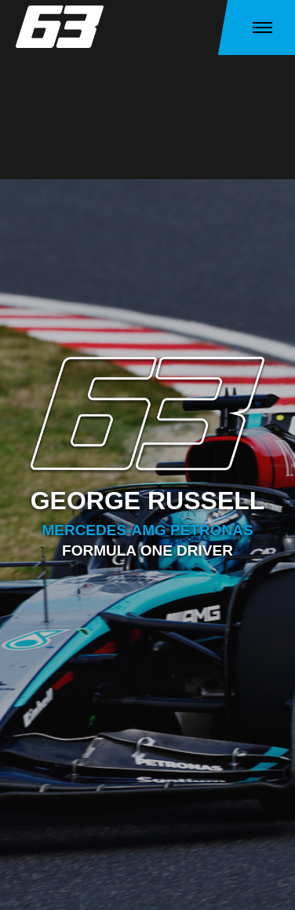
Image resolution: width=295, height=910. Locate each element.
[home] (63, 26)
